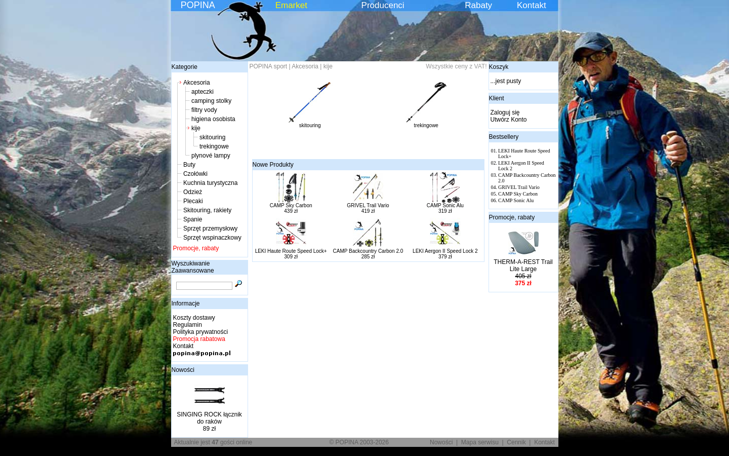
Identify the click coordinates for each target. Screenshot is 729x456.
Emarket (291, 5)
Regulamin (187, 324)
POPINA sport (269, 66)
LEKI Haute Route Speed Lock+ (291, 251)
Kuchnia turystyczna (210, 182)
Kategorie (184, 66)
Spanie (192, 219)
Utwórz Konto (509, 119)
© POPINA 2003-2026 (359, 442)
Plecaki (193, 201)
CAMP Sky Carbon (291, 205)
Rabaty (478, 5)
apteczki (202, 91)
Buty (189, 164)
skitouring (212, 137)
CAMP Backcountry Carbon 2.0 (368, 251)
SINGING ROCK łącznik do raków (209, 418)
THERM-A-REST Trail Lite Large (523, 265)
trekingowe (214, 146)
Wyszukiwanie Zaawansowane (193, 267)
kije (195, 128)
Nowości (183, 369)
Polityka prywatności (200, 331)
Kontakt (531, 5)
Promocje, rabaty (196, 248)
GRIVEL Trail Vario (368, 205)
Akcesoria (196, 82)
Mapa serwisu (480, 442)
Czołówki (195, 173)
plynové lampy (210, 155)
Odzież (192, 192)
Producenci (382, 5)
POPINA (198, 5)
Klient (496, 98)
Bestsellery (504, 136)
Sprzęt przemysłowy (210, 228)
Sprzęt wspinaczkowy (212, 237)
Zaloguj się (505, 112)
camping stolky (211, 100)
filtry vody (204, 109)
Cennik (516, 442)
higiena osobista (213, 119)
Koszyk (499, 66)
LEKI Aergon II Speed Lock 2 (445, 251)
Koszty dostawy (194, 317)
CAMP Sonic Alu (445, 205)
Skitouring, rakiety (207, 210)
